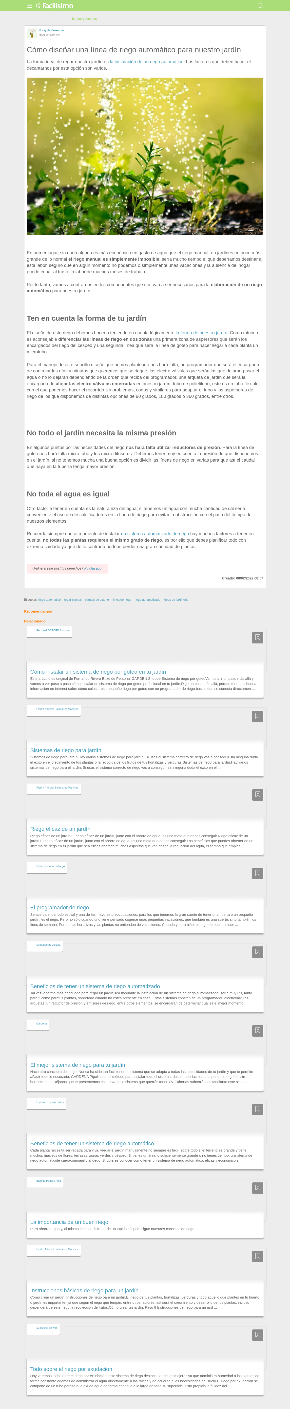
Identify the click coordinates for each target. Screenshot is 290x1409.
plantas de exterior (97, 590)
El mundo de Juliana (49, 935)
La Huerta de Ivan (47, 1318)
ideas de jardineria (176, 590)
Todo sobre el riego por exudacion (71, 1360)
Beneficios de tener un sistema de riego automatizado (95, 977)
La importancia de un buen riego (69, 1213)
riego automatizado (147, 590)
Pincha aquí (93, 559)
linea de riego (122, 590)
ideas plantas (84, 19)
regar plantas (73, 590)
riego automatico (49, 590)
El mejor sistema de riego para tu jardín (77, 1056)
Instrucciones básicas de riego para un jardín (84, 1281)
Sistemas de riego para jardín (65, 741)
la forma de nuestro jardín (201, 332)
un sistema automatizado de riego (155, 533)
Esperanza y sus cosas (50, 1092)
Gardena (42, 1014)
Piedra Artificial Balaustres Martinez (57, 699)
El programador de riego (59, 899)
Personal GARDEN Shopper (53, 621)
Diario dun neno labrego (51, 857)
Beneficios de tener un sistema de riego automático (92, 1134)
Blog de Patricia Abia (49, 1171)
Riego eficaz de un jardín (60, 820)
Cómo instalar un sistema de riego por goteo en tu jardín (98, 663)
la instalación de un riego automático (146, 61)
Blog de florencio (51, 30)
